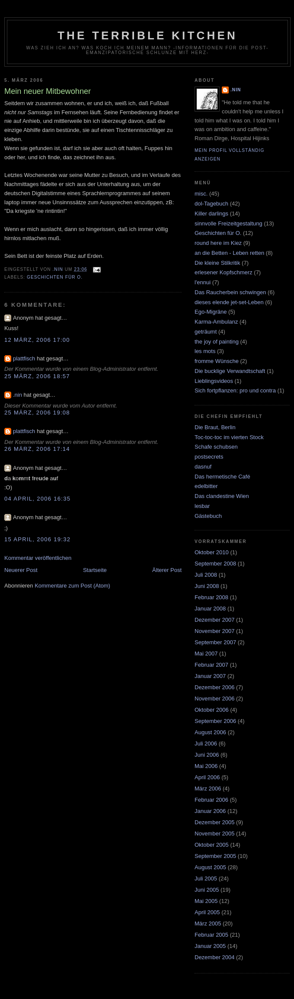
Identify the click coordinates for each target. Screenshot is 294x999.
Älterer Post (167, 570)
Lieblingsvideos (214, 381)
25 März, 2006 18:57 (37, 376)
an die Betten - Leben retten (229, 253)
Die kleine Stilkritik (217, 263)
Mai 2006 (206, 766)
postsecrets (209, 456)
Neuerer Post (21, 570)
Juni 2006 (207, 755)
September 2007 (215, 642)
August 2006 (210, 732)
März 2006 (208, 788)
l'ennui (203, 282)
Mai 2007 (206, 653)
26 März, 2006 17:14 (37, 449)
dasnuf (203, 466)
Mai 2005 (206, 901)
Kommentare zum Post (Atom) (72, 585)
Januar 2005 (210, 946)
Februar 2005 (211, 935)
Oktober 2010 (212, 552)
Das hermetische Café (222, 476)
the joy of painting (217, 341)
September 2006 (215, 721)
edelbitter (206, 486)
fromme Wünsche (217, 361)
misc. (201, 193)
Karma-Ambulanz (216, 321)
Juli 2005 (206, 878)
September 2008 (215, 563)
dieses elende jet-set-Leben (229, 302)
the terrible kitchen (147, 35)
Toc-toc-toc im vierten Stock (229, 437)
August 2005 (210, 867)
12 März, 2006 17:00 (37, 340)
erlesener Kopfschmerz (223, 272)
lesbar (202, 506)
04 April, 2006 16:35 (37, 498)
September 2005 (215, 856)
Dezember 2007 (215, 620)
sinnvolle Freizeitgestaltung (228, 223)
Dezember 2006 (215, 687)
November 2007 (215, 631)
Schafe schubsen (216, 446)
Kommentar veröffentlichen (37, 558)
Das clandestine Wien (222, 496)
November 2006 (215, 698)
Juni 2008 (207, 586)
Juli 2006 (206, 743)
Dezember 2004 (215, 957)
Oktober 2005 (212, 845)
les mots (205, 351)
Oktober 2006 (212, 710)
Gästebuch (208, 516)
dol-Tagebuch (211, 203)
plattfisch (24, 358)
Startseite (95, 570)
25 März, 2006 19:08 (37, 412)
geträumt (206, 331)
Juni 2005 (207, 890)
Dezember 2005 (215, 822)
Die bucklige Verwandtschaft (230, 371)
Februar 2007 (211, 665)
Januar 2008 (210, 608)
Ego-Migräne (211, 311)
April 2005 (207, 912)
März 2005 (208, 923)
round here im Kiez (218, 243)
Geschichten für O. (55, 277)
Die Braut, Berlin (215, 427)
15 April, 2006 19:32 (37, 539)
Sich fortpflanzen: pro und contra (235, 390)
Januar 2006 (210, 811)
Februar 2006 (211, 800)
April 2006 (207, 777)
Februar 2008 (211, 597)
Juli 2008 (206, 575)
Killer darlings (211, 213)
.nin (17, 395)
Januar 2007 (210, 676)
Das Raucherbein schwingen (230, 292)
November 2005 (215, 833)
